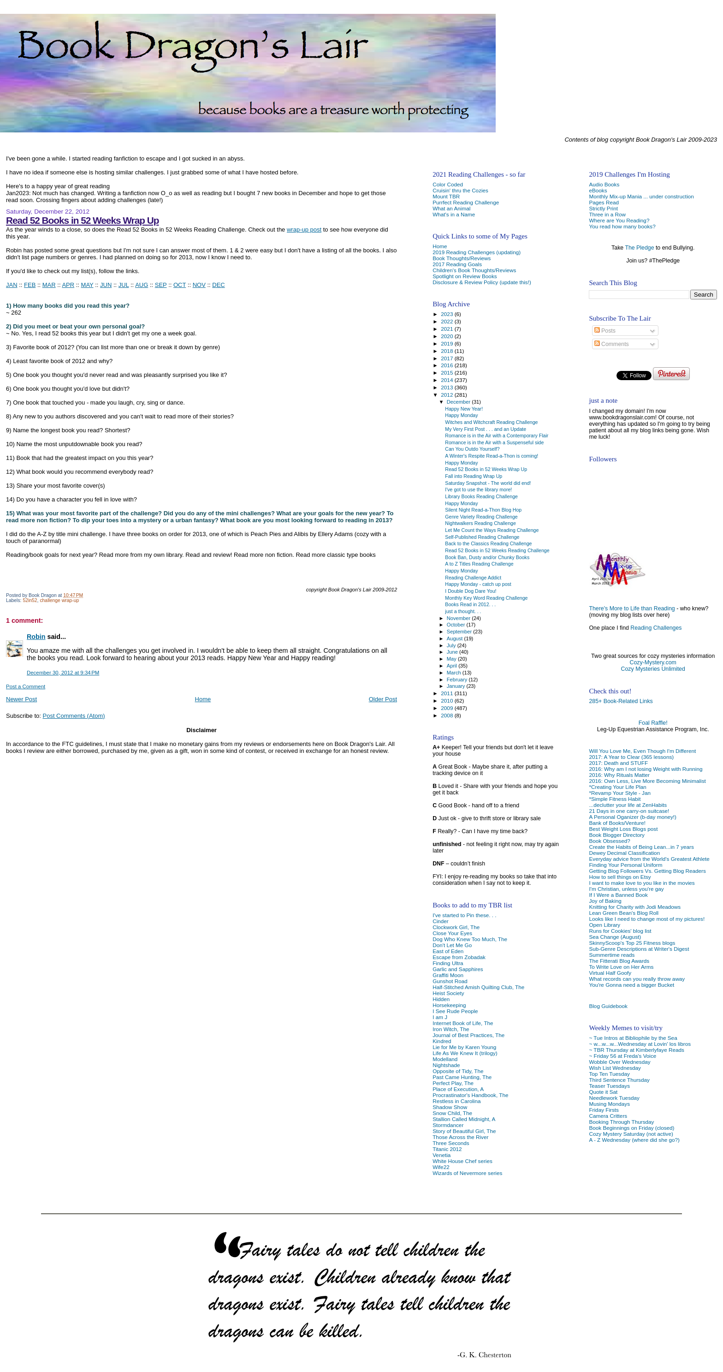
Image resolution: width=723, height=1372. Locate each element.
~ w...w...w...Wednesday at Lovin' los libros (640, 1044)
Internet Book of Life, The (463, 1023)
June (453, 652)
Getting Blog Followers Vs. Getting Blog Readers (647, 871)
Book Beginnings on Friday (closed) (631, 1128)
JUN (106, 284)
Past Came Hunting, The (462, 1077)
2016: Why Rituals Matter (619, 775)
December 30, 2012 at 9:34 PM (63, 672)
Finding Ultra (448, 963)
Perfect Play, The (453, 1083)
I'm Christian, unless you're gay (626, 889)
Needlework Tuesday (614, 1098)
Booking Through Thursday (621, 1122)
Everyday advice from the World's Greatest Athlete (649, 859)
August (455, 638)
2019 (447, 343)
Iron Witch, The (451, 1029)
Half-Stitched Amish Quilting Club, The (478, 987)
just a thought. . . (463, 611)
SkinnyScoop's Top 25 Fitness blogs (632, 943)
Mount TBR (446, 196)
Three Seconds (451, 1143)
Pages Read (604, 202)
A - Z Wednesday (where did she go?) (634, 1140)
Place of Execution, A (458, 1089)
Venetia (441, 1155)
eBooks (598, 190)
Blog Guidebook (608, 1006)
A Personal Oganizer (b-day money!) (632, 817)
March (454, 672)
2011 (447, 693)
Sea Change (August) (615, 937)
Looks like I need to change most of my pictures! (647, 919)
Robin (36, 636)
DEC (218, 284)
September (460, 631)
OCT (179, 284)
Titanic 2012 (447, 1149)
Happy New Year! (464, 409)
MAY (87, 284)
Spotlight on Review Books (465, 276)
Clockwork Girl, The (456, 927)
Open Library (604, 925)
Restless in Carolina (456, 1101)
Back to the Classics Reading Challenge (488, 543)
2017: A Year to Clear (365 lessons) (631, 757)
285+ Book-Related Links (620, 701)
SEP (161, 284)
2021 (447, 329)
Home (203, 699)
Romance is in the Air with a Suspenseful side (494, 442)
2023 (447, 314)
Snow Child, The (452, 1113)
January (457, 686)
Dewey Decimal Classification (624, 853)
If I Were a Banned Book (618, 895)
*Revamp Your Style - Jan (620, 793)
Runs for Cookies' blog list (620, 931)
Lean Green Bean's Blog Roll (623, 913)
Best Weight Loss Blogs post (623, 829)
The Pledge (639, 248)
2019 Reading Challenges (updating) (477, 252)
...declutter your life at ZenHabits (628, 805)
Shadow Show (450, 1107)
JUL (124, 284)
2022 (447, 321)
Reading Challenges (656, 628)
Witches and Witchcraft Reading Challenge (491, 422)
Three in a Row (607, 214)
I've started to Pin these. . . (464, 915)
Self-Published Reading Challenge (482, 537)
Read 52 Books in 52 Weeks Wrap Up (82, 220)
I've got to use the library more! (478, 489)
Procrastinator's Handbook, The (470, 1095)
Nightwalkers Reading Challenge (480, 523)
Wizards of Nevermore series (467, 1173)
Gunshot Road (450, 981)
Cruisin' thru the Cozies (460, 190)
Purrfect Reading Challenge (466, 202)
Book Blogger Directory (617, 835)
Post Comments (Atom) (74, 715)
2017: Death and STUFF (618, 763)
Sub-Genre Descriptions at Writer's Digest (639, 949)
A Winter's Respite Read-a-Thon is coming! (491, 456)
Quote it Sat (603, 1092)
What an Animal (451, 208)
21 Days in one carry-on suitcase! (629, 811)
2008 (447, 715)
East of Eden (448, 951)
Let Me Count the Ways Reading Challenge (492, 530)
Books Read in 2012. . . (470, 604)
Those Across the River (460, 1137)
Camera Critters (608, 1116)
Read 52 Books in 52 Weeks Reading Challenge (497, 550)
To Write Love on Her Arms (621, 967)
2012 (447, 395)
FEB (30, 284)
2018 (447, 351)
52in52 (30, 600)
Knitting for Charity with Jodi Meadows (635, 907)
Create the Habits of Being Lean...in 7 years (641, 847)
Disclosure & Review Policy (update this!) (482, 282)
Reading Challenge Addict (473, 577)
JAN (12, 284)
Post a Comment (25, 686)
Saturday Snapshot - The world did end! (488, 483)
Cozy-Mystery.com (653, 662)
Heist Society (448, 993)
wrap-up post (304, 229)
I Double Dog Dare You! (470, 591)
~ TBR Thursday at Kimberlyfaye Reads (636, 1050)
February (458, 679)
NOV (199, 284)
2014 (447, 380)
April (452, 665)
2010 (447, 701)
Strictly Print (603, 208)
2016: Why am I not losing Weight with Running (645, 769)
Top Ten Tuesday (609, 1074)
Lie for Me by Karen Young (464, 1047)
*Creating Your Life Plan (617, 787)
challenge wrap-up (59, 600)
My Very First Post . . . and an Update (485, 429)
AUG (141, 284)
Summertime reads (611, 955)
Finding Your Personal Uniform (625, 865)
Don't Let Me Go (452, 945)
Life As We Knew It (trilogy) (465, 1053)
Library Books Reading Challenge (481, 496)
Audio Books (604, 184)
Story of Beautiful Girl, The (464, 1131)
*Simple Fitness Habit (614, 799)
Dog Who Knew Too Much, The (470, 939)
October (457, 624)
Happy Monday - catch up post (478, 584)
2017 (447, 358)
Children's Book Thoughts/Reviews (474, 270)
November (459, 618)
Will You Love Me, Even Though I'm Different (642, 751)
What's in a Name (454, 214)
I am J (440, 1017)
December (459, 402)
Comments (611, 344)
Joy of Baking (605, 901)
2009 (447, 708)
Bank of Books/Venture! (617, 823)
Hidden (441, 999)
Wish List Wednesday (614, 1068)
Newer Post (21, 699)
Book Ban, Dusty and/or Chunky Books (487, 557)
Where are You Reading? (619, 220)
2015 (447, 373)
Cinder (441, 921)
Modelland (445, 1059)
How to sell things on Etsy (620, 877)
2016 (447, 365)
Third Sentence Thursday (619, 1080)
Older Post (383, 699)
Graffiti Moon (448, 975)
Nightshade (446, 1065)
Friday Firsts (603, 1110)
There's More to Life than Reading (632, 608)
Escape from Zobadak (459, 957)
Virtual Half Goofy (610, 973)
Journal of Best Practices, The (468, 1035)
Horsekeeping (449, 1005)
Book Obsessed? (609, 841)
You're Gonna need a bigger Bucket (631, 985)
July (452, 645)
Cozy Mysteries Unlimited (653, 669)
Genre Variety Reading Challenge (481, 516)
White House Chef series (462, 1161)
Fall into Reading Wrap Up (473, 476)
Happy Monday (461, 415)
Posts (605, 331)
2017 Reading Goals (457, 264)
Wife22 (441, 1167)
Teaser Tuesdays (609, 1086)
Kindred (442, 1041)
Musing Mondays (609, 1104)
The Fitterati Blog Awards (619, 961)
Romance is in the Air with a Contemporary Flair (496, 435)
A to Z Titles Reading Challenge (479, 564)
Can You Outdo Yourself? (472, 449)
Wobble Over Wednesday (619, 1062)
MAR (49, 284)
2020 (447, 336)
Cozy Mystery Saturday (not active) (631, 1134)
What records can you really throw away (637, 979)
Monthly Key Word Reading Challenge (486, 598)
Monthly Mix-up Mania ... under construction (641, 196)
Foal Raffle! (653, 723)
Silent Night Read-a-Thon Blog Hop (483, 510)
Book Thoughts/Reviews (462, 258)
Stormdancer (448, 1125)
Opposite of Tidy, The (458, 1071)
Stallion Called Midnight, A (464, 1119)
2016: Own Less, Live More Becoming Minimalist (647, 781)
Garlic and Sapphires (458, 969)
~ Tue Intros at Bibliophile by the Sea (633, 1038)
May (452, 659)
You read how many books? (622, 226)
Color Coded (448, 184)
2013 (447, 387)
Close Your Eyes (452, 933)
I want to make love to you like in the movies (641, 883)
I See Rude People (455, 1011)
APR (68, 284)
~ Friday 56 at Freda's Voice (622, 1056)
